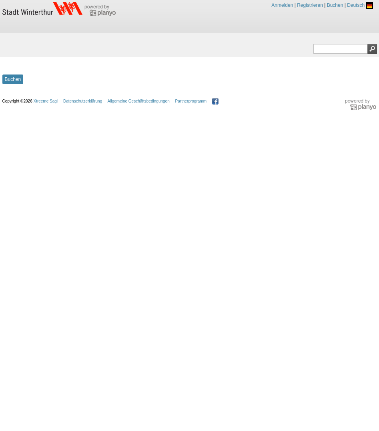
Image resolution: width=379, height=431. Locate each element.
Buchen (335, 5)
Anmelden (282, 5)
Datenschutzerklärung (82, 101)
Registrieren (310, 5)
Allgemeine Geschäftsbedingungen (139, 101)
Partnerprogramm (191, 101)
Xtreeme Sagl (45, 101)
